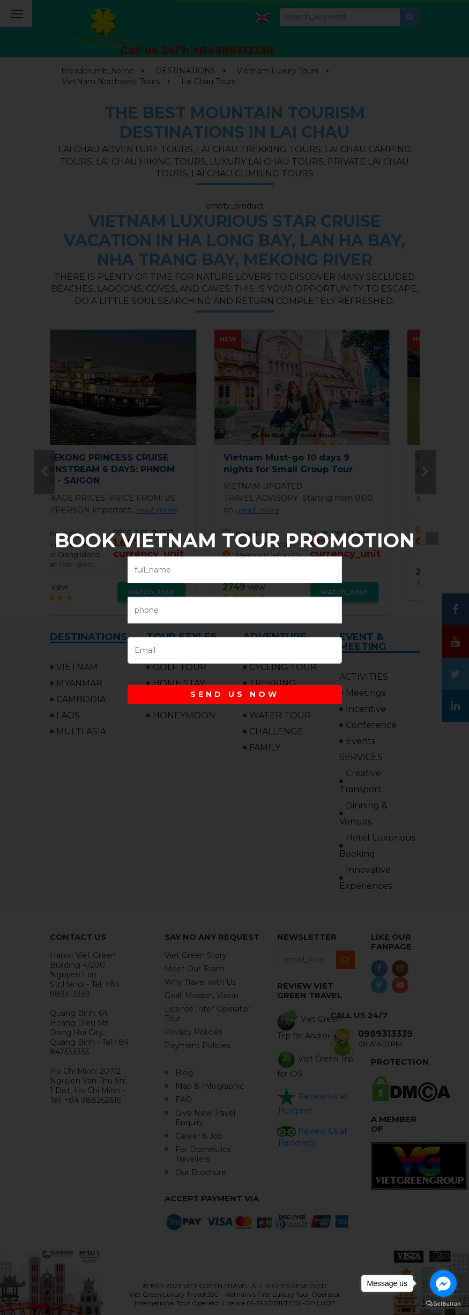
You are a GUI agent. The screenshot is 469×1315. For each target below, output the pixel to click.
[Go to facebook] (443, 1283)
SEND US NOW (234, 694)
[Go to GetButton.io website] (443, 1304)
